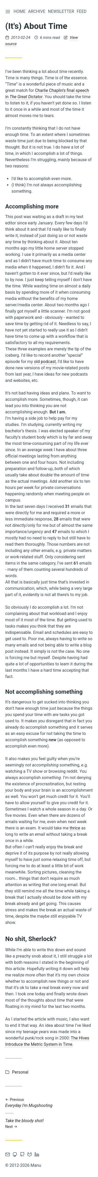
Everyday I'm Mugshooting (49, 1103)
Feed (82, 11)
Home (19, 11)
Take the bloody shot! (49, 1123)
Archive (36, 11)
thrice (75, 828)
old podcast (45, 361)
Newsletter (61, 11)
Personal (20, 1072)
